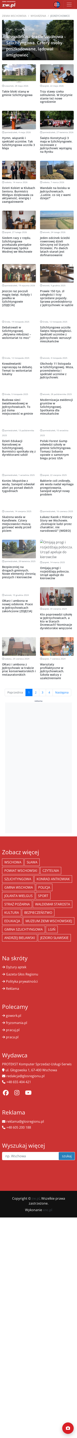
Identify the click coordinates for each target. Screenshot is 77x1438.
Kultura (11, 912)
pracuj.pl (13, 1030)
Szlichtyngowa (17, 879)
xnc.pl (47, 1210)
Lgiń (51, 929)
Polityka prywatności (22, 981)
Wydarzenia (38, 16)
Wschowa (12, 862)
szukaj (67, 1156)
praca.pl (12, 1037)
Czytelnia (51, 870)
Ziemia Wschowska (14, 16)
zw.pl (36, 1198)
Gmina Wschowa (18, 887)
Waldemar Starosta (52, 904)
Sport (43, 896)
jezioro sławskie (54, 938)
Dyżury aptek (16, 967)
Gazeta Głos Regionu (22, 974)
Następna (62, 692)
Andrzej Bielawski (19, 938)
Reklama (12, 988)
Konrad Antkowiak (53, 879)
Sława (32, 862)
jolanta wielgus (18, 896)
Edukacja (12, 921)
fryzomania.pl (16, 1023)
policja (44, 887)
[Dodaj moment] (68, 1428)
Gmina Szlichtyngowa (23, 929)
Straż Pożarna (17, 904)
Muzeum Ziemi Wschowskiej (48, 921)
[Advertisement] (38, 767)
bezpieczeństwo (38, 912)
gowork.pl (13, 1015)
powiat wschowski (20, 870)
